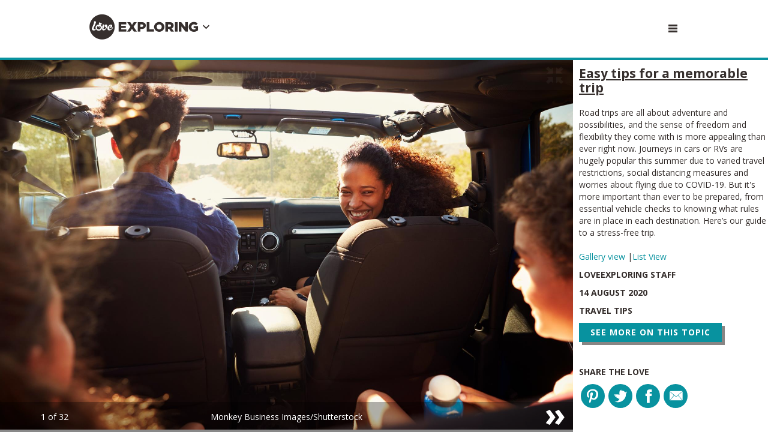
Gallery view (603, 256)
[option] (286, 246)
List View (649, 256)
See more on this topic (650, 332)
